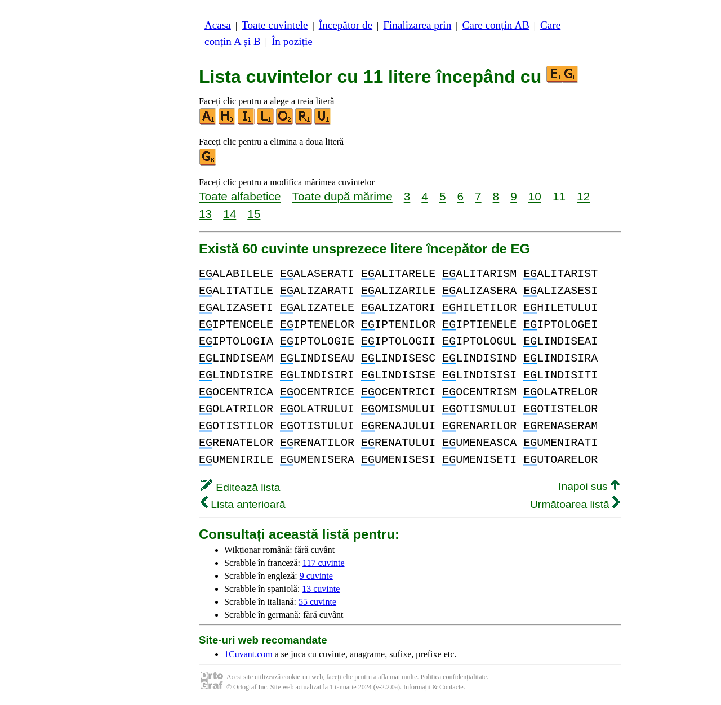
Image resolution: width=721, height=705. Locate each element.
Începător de (345, 25)
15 (253, 213)
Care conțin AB (495, 25)
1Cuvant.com (248, 654)
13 (205, 213)
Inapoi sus (589, 486)
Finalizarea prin (417, 25)
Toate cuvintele (275, 25)
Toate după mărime (342, 196)
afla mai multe (397, 677)
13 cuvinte (321, 589)
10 (534, 196)
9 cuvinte (316, 576)
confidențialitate (465, 677)
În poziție (292, 41)
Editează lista (240, 487)
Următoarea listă (575, 504)
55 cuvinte (317, 601)
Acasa (217, 25)
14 (229, 213)
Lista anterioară (243, 504)
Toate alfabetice (240, 196)
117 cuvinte (323, 563)
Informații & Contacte (433, 687)
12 (583, 196)
